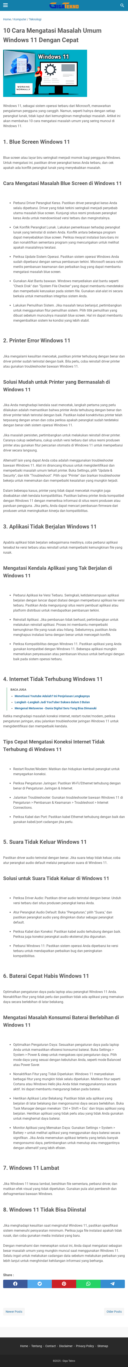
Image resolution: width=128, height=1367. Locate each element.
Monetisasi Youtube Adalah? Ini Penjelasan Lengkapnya (52, 696)
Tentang (36, 1346)
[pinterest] (64, 1284)
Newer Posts (14, 1311)
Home (24, 1346)
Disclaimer (66, 1346)
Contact (50, 1346)
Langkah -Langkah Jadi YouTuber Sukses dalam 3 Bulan (52, 702)
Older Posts (114, 1311)
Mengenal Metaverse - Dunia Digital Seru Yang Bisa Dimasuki (56, 708)
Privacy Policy (85, 1346)
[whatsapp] (88, 1284)
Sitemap (102, 1346)
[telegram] (113, 1284)
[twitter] (39, 1284)
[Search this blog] (122, 5)
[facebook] (15, 1284)
